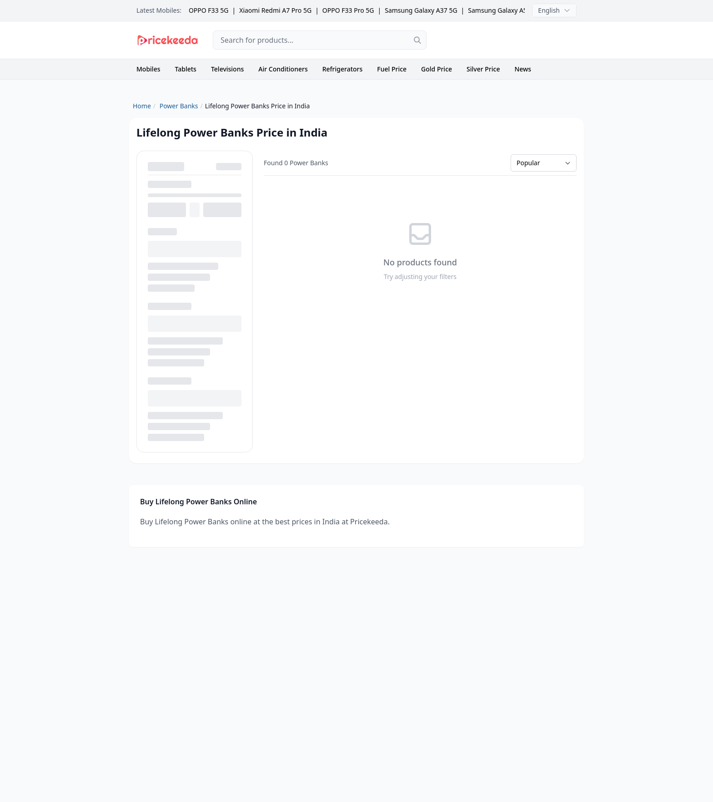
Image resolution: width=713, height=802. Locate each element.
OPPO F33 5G (209, 10)
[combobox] (320, 40)
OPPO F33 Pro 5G (348, 10)
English (554, 10)
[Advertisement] (509, 40)
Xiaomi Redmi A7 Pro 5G (275, 10)
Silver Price (483, 69)
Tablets (185, 69)
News (522, 69)
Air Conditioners (282, 69)
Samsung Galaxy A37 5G (421, 10)
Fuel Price (392, 69)
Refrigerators (342, 69)
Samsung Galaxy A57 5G (504, 10)
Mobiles (148, 69)
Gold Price (436, 69)
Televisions (227, 69)
